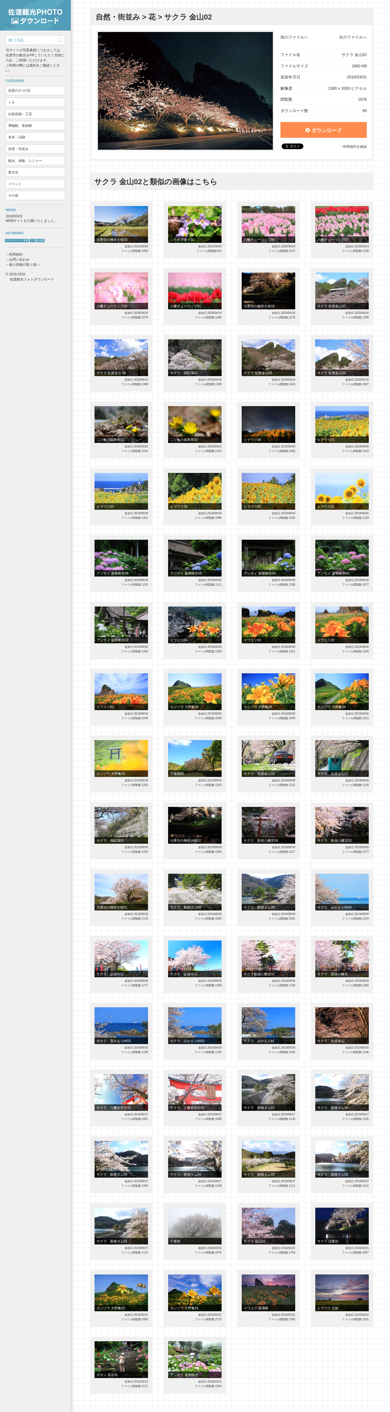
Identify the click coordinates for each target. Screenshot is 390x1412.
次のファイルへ (353, 37)
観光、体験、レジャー (25, 161)
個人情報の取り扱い (24, 265)
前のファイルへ (294, 37)
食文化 (13, 172)
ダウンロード (323, 130)
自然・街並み (18, 149)
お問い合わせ (19, 260)
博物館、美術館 (20, 126)
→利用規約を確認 (353, 147)
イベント (15, 184)
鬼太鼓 (40, 240)
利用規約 (16, 254)
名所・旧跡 (16, 137)
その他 (13, 196)
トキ (11, 102)
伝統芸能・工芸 (20, 114)
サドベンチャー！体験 (16, 240)
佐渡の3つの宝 (19, 91)
